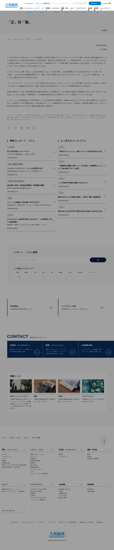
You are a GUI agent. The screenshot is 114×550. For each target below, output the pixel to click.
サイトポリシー (41, 522)
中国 (35, 272)
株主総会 (79, 272)
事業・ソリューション (10, 450)
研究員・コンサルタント (67, 450)
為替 (51, 272)
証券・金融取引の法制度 (15, 164)
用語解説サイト (43, 3)
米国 (10, 198)
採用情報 (90, 484)
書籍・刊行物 (92, 450)
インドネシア (92, 272)
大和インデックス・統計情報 (68, 522)
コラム (28, 39)
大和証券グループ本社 (86, 522)
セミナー (5, 484)
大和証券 (99, 522)
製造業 (26, 272)
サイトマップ (52, 522)
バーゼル (18, 277)
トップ (9, 39)
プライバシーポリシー (27, 522)
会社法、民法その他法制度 (16, 181)
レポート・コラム (19, 39)
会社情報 (62, 484)
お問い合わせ (95, 3)
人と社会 (11, 147)
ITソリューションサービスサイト (61, 3)
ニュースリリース (8, 511)
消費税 (60, 272)
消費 (17, 272)
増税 (43, 272)
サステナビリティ (36, 484)
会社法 (70, 272)
